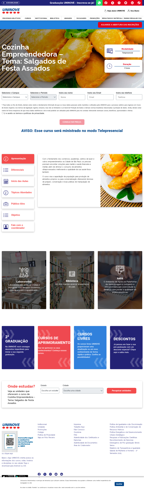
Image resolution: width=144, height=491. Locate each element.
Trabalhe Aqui (79, 427)
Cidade (66, 385)
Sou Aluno (133, 11)
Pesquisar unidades (121, 391)
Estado (43, 385)
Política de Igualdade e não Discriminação (126, 424)
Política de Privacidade (46, 435)
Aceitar (119, 484)
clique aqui (8, 453)
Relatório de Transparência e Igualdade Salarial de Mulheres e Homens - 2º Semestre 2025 (125, 450)
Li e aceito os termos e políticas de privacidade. (24, 113)
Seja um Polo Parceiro (46, 437)
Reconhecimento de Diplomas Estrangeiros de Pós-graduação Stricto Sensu (125, 442)
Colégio (41, 432)
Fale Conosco (79, 430)
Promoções (42, 430)
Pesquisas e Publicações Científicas (123, 437)
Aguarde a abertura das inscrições (120, 25)
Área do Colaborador (82, 445)
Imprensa (77, 424)
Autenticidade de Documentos (85, 443)
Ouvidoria (77, 432)
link (51, 252)
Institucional (42, 424)
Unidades (41, 427)
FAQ (75, 435)
